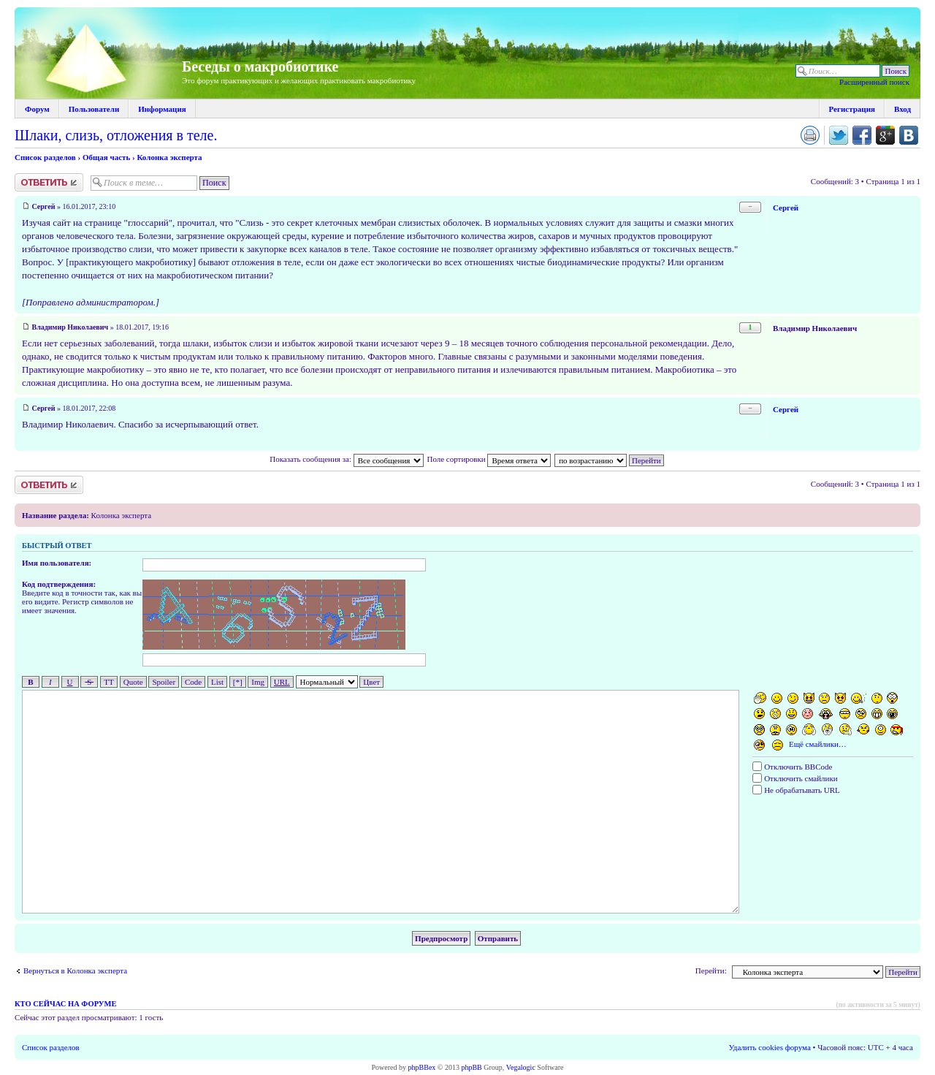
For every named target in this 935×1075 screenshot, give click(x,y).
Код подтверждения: (59, 584)
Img (257, 681)
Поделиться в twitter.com (838, 135)
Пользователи (94, 109)
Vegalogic (520, 1067)
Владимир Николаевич (70, 327)
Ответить (49, 182)
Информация (162, 109)
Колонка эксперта (169, 157)
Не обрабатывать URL (795, 790)
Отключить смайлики (794, 778)
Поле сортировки (489, 459)
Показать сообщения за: (346, 459)
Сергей (44, 206)
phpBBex (422, 1067)
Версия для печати (810, 135)
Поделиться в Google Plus (885, 135)
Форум (37, 109)
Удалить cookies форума (770, 1047)
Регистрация (852, 109)
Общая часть (106, 157)
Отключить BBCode (792, 766)
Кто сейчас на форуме (65, 1004)
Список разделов (45, 157)
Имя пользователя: (56, 562)
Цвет (371, 681)
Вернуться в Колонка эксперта (75, 970)
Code (193, 681)
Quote (133, 681)
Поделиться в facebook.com (861, 135)
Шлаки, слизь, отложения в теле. (116, 135)
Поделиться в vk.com (908, 135)
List (217, 681)
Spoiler (163, 681)
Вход (902, 109)
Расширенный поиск (874, 81)
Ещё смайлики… (818, 744)
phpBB (471, 1067)
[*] (238, 681)
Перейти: (711, 970)
